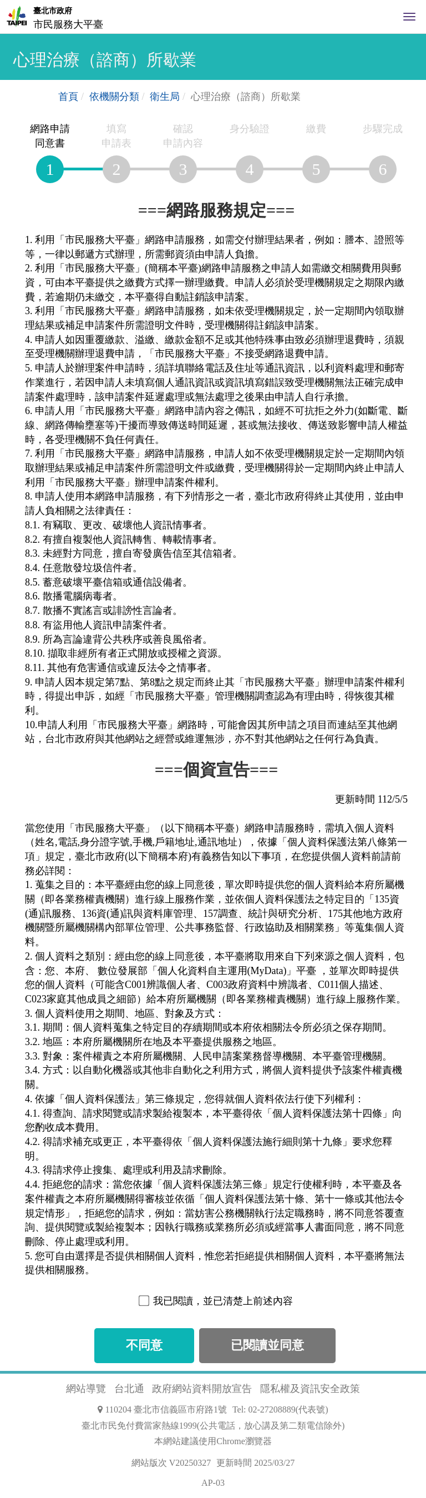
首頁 (68, 96)
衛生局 (165, 96)
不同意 (144, 1345)
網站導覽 (86, 1388)
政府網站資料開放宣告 (202, 1388)
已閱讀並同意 (267, 1345)
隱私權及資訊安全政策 (310, 1388)
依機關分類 (114, 96)
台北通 (129, 1388)
